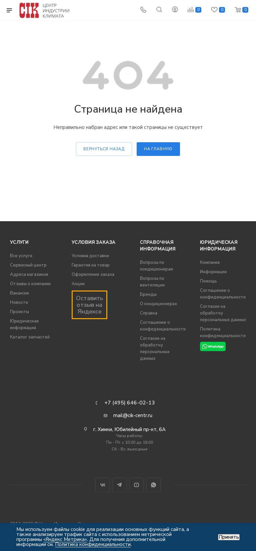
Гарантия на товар (91, 265)
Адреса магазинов (29, 274)
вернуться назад (104, 149)
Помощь (208, 281)
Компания (210, 263)
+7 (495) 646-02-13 (129, 402)
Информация (213, 272)
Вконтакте (102, 485)
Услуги (19, 243)
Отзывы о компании (30, 284)
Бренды (148, 294)
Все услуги (21, 256)
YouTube (136, 485)
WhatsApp (153, 485)
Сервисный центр (28, 265)
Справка (148, 313)
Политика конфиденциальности (93, 544)
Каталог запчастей (30, 337)
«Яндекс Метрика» (65, 539)
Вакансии (19, 293)
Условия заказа (94, 243)
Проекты (19, 312)
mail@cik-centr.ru (132, 415)
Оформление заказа (93, 274)
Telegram (119, 485)
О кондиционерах (158, 304)
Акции (78, 284)
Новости (19, 302)
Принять (229, 537)
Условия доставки (90, 256)
